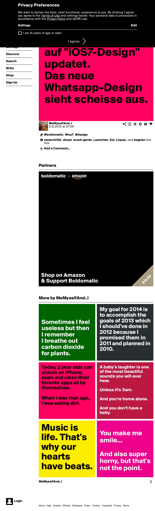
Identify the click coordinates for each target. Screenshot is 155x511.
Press (87, 506)
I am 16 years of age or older (42, 33)
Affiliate (66, 506)
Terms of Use (50, 15)
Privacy (117, 506)
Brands (57, 506)
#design (81, 134)
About (42, 506)
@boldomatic (53, 134)
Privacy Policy (56, 19)
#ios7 (69, 134)
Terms (126, 506)
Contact (96, 506)
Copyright (107, 506)
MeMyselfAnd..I (60, 123)
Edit (134, 25)
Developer (77, 506)
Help (49, 506)
